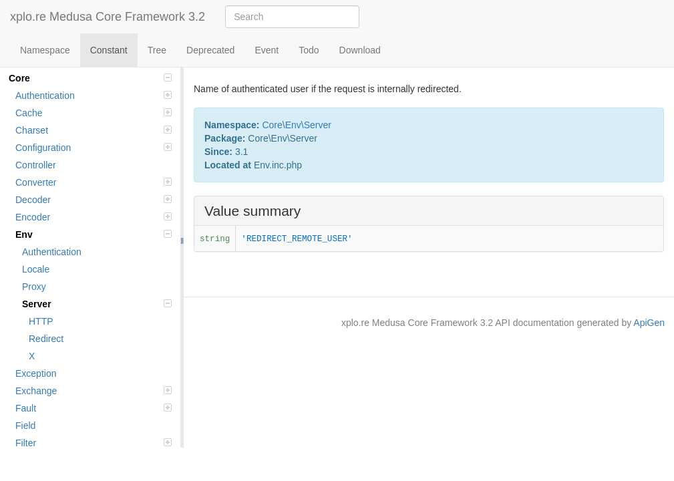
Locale (35, 269)
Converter (93, 182)
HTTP (41, 321)
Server (97, 304)
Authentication (93, 95)
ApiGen (649, 322)
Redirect (46, 338)
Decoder (93, 199)
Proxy (34, 286)
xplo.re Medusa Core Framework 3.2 (107, 16)
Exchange (93, 390)
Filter (93, 443)
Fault (93, 408)
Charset (93, 130)
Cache (93, 113)
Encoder (93, 217)
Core (90, 78)
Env (93, 234)
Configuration (93, 147)
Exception (35, 373)
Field (25, 425)
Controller (35, 165)
